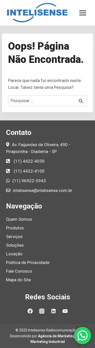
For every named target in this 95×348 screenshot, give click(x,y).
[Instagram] (42, 311)
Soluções (15, 245)
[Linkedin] (53, 311)
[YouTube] (65, 311)
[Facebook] (30, 311)
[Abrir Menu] (82, 12)
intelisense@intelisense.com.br (42, 190)
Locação (14, 253)
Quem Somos (19, 219)
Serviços (14, 236)
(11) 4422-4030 (29, 161)
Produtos (15, 227)
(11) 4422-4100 (29, 171)
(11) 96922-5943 (29, 180)
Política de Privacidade (27, 262)
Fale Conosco (19, 271)
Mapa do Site (18, 279)
